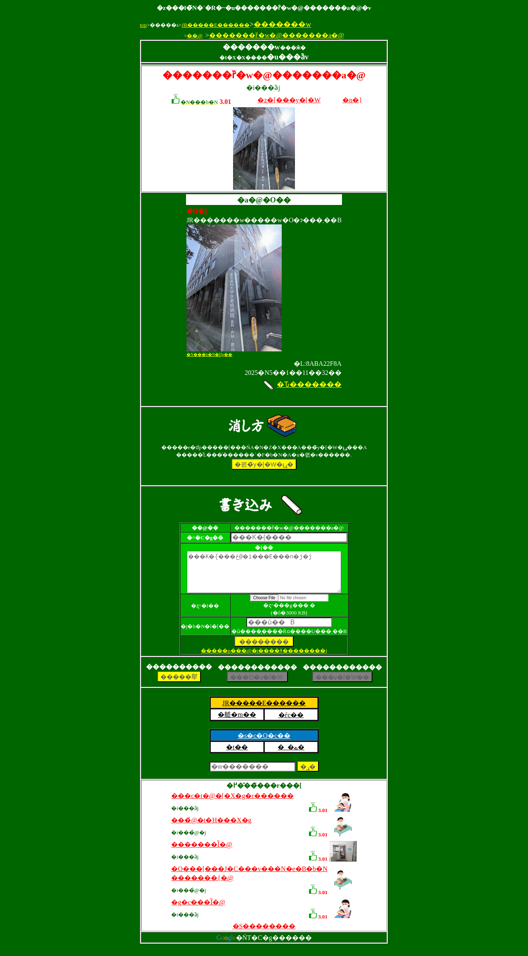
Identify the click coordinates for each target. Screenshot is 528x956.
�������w (282, 24)
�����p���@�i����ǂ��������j (264, 658)
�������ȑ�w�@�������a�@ (276, 35)
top (143, 25)
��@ (195, 36)
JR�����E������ (216, 25)
